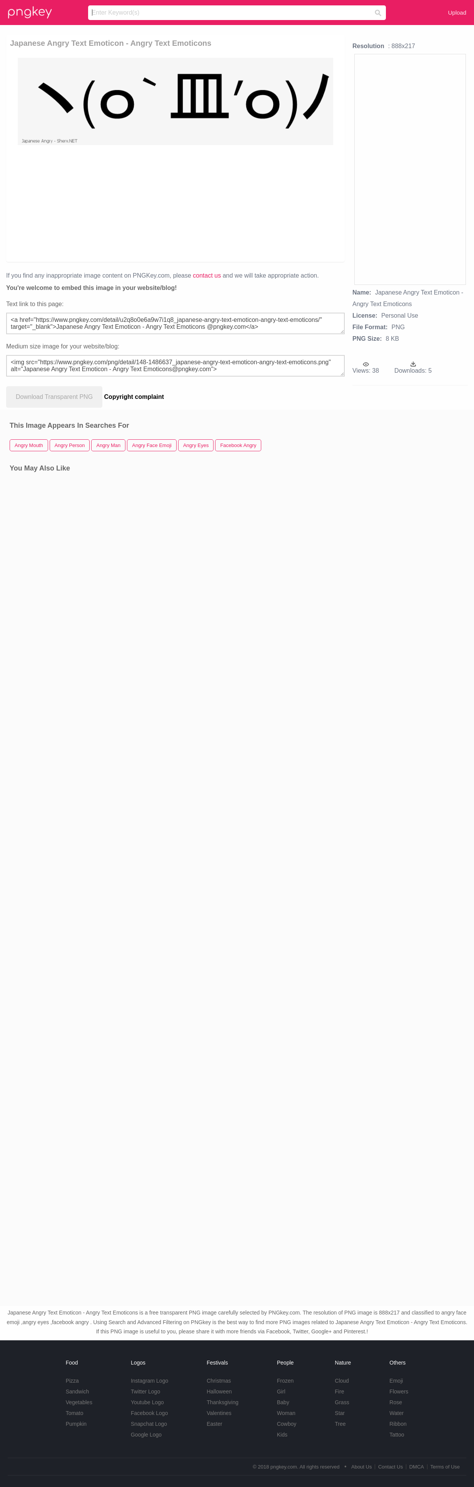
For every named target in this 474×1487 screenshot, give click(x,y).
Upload (457, 12)
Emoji (396, 1381)
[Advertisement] (167, 203)
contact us (207, 275)
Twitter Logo (145, 1391)
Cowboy (287, 1424)
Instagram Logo (149, 1381)
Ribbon (397, 1424)
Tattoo (396, 1435)
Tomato (74, 1413)
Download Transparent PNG (54, 397)
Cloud (342, 1381)
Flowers (398, 1391)
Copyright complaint (134, 397)
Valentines (219, 1413)
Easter (214, 1424)
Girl (281, 1391)
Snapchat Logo (149, 1424)
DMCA (416, 1467)
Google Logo (146, 1435)
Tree (340, 1424)
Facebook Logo (149, 1413)
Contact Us (390, 1467)
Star (340, 1413)
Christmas (219, 1381)
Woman (286, 1413)
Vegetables (79, 1402)
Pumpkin (76, 1424)
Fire (339, 1391)
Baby (283, 1402)
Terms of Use (445, 1467)
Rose (395, 1402)
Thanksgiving (223, 1402)
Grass (342, 1402)
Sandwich (77, 1391)
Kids (282, 1435)
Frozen (285, 1381)
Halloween (219, 1391)
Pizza (72, 1381)
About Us (361, 1467)
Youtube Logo (147, 1402)
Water (396, 1413)
